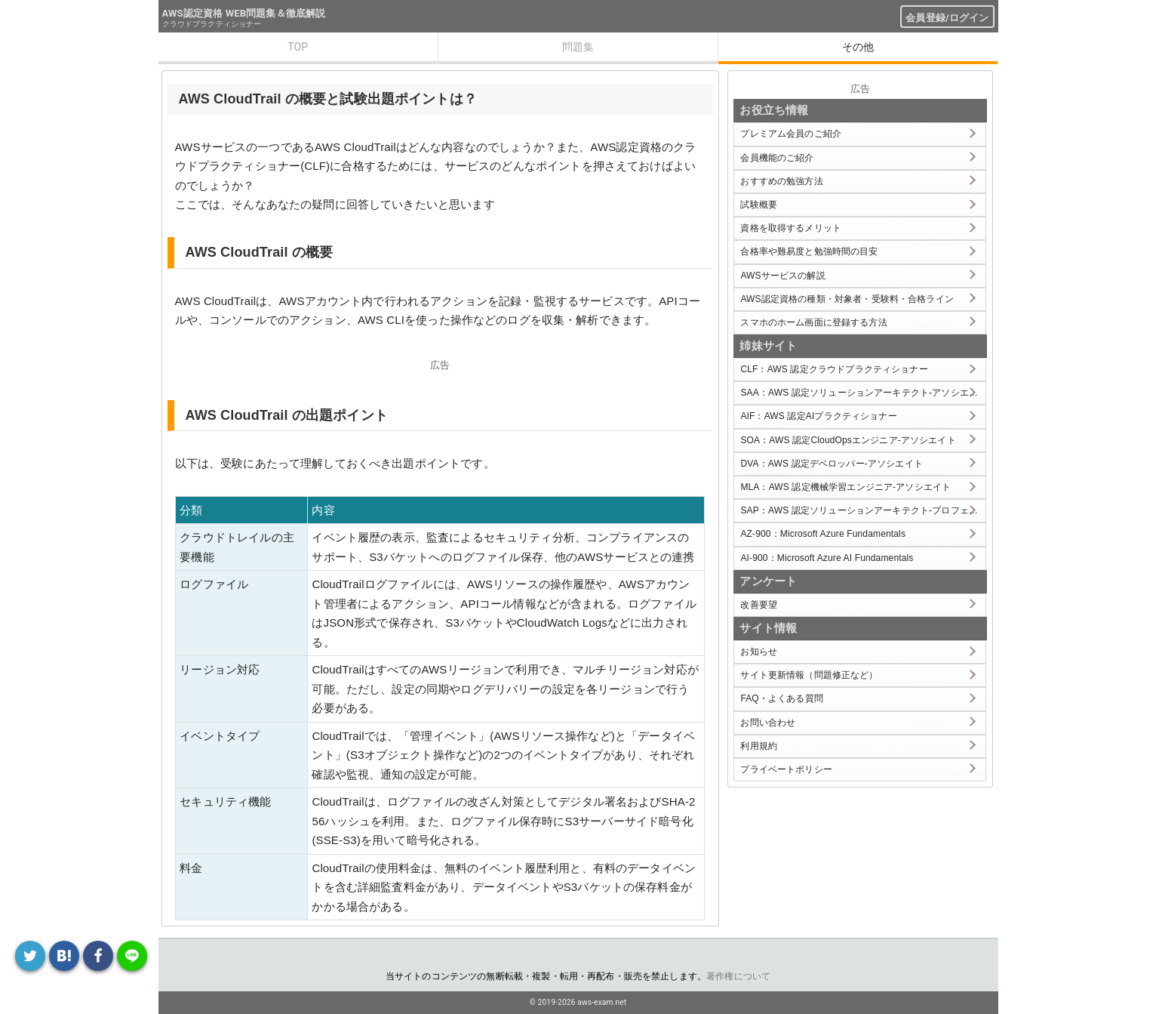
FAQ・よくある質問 (781, 698)
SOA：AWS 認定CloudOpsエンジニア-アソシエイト (847, 440)
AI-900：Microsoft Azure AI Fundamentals (826, 558)
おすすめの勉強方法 (781, 181)
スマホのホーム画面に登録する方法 (813, 322)
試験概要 (758, 204)
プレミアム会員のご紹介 (790, 133)
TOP (297, 47)
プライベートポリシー (786, 769)
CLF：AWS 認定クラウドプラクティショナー (833, 369)
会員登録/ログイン (946, 17)
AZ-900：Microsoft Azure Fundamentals (822, 534)
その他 (858, 47)
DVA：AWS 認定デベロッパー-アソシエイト (831, 463)
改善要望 (758, 604)
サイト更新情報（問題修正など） (809, 675)
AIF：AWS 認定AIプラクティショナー (818, 416)
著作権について (738, 976)
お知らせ (758, 651)
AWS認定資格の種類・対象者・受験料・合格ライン (847, 299)
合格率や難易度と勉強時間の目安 (809, 251)
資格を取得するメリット (790, 228)
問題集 (578, 47)
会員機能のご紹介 (776, 158)
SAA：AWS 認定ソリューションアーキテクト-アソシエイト (862, 392)
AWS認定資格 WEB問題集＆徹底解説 (244, 13)
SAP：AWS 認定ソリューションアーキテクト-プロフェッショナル (862, 510)
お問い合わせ (767, 722)
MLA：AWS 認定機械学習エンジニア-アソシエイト (845, 487)
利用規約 (758, 746)
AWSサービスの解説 (782, 275)
